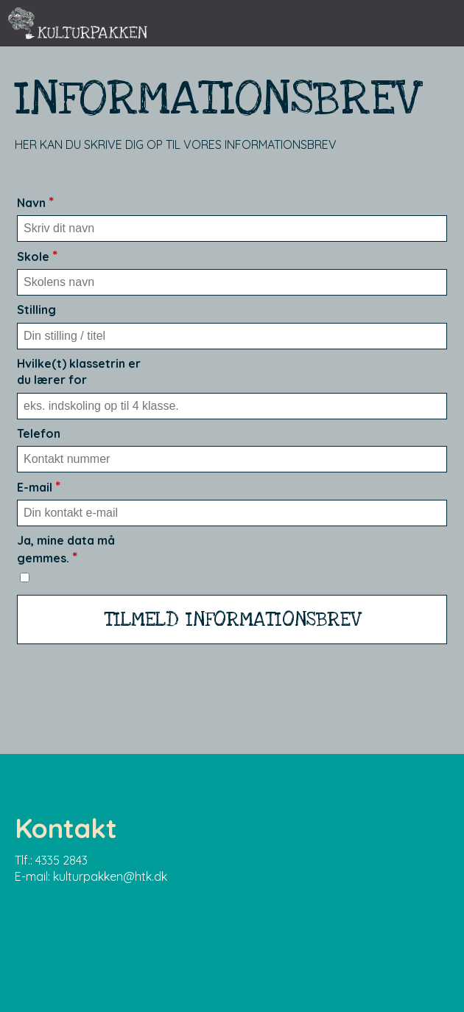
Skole (37, 256)
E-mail (38, 487)
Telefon (38, 433)
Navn (35, 202)
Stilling (36, 309)
